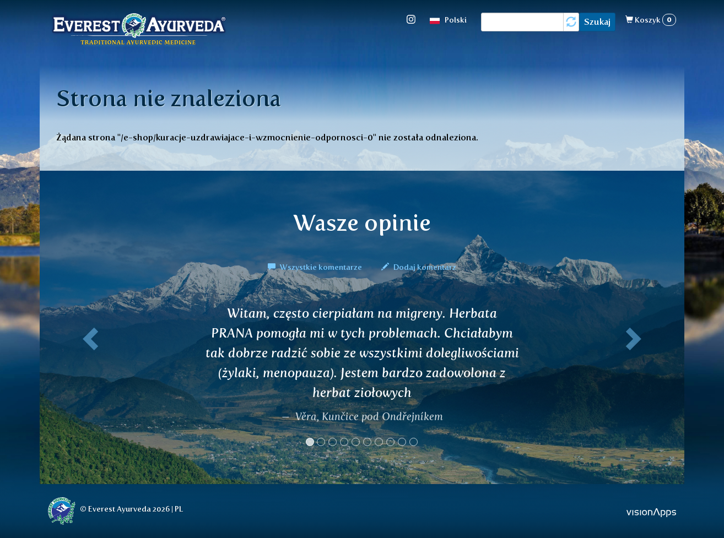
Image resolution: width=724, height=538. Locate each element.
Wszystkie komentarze (316, 267)
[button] (88, 380)
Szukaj (597, 22)
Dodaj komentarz (418, 267)
